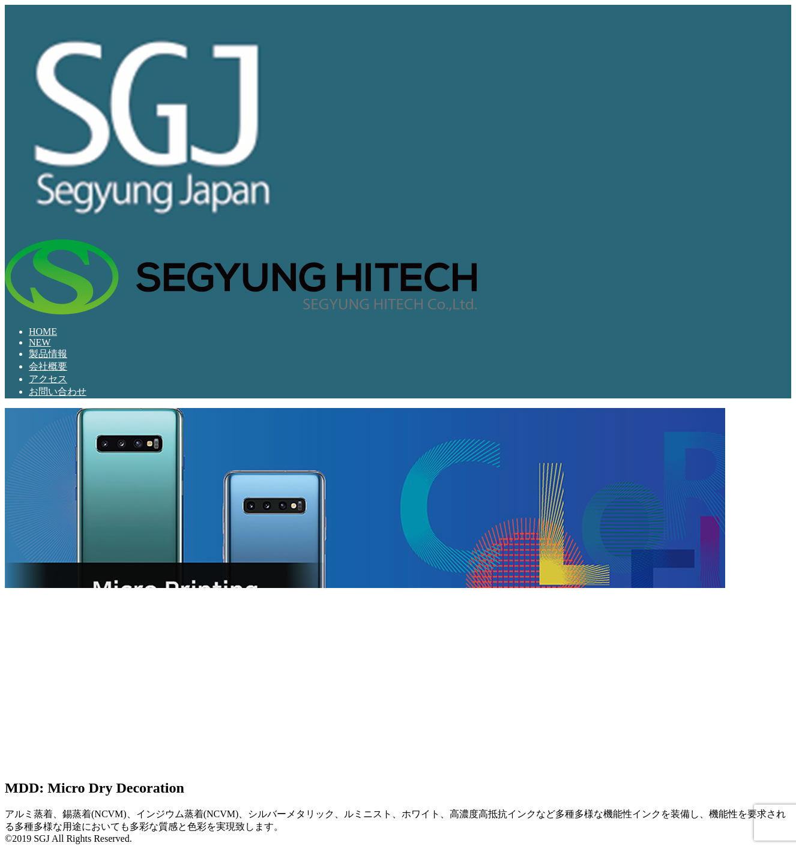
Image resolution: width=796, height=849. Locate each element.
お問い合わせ (57, 391)
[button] (14, 597)
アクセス (48, 379)
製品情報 (48, 354)
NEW (39, 342)
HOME (43, 331)
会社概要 (48, 366)
